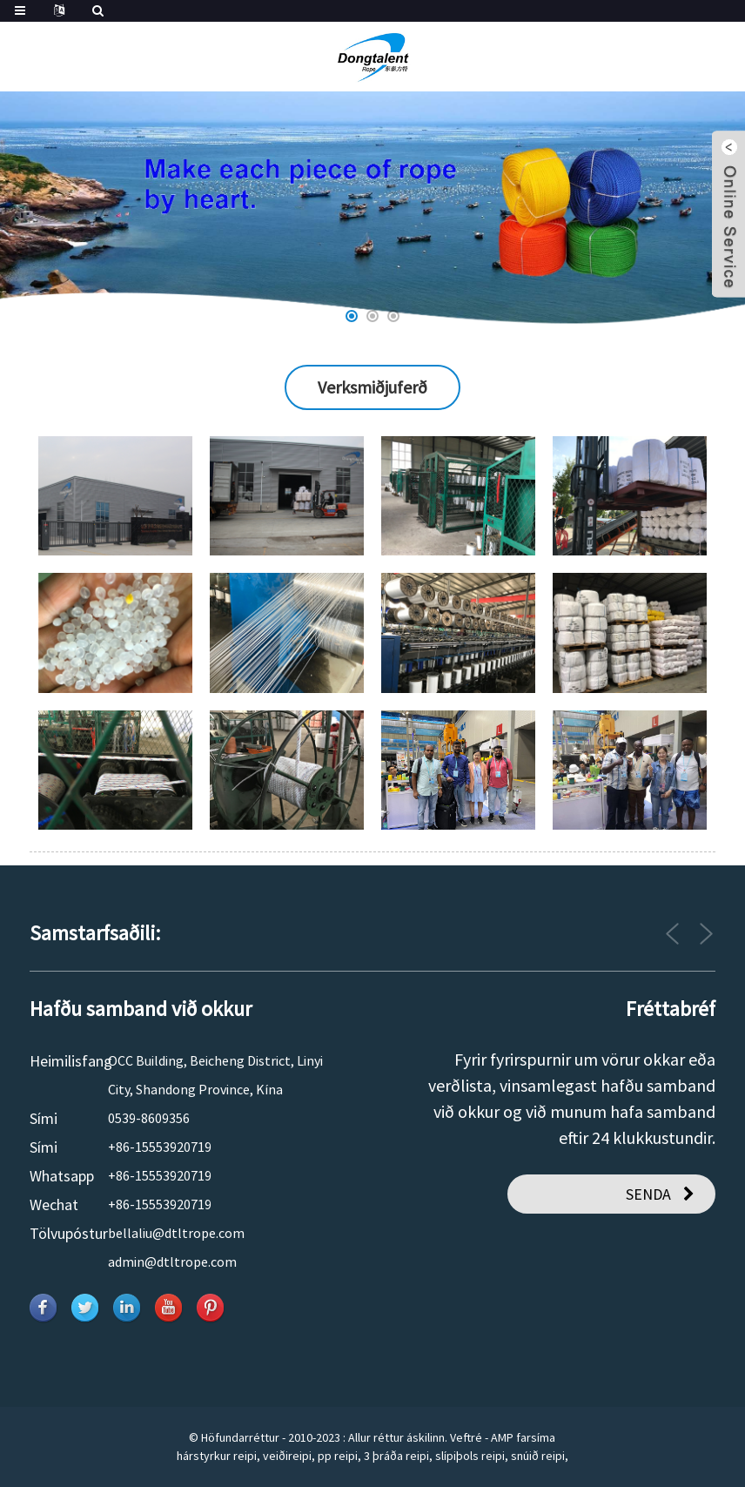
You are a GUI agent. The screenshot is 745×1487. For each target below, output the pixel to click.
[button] (352, 316)
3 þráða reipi (396, 1455)
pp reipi (338, 1455)
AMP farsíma (523, 1437)
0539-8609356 (149, 1118)
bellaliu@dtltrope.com (176, 1232)
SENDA (648, 1194)
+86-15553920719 (159, 1146)
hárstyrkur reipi (217, 1455)
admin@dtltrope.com (172, 1261)
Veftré (466, 1437)
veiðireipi (287, 1455)
